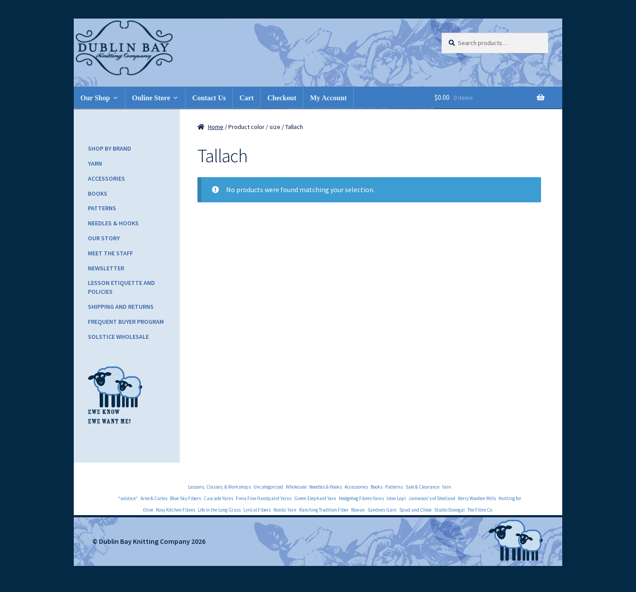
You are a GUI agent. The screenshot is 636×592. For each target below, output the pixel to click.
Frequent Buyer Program (126, 322)
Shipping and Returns (121, 307)
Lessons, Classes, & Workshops (219, 487)
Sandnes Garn (382, 510)
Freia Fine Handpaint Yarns (264, 498)
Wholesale (296, 487)
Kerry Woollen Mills (477, 498)
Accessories (106, 178)
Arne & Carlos (153, 498)
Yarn (95, 163)
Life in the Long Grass (219, 510)
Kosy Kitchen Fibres (175, 510)
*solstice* (128, 498)
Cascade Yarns (218, 498)
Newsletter (106, 268)
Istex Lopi (396, 498)
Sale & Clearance (422, 487)
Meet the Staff (110, 253)
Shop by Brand (109, 148)
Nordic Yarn (284, 510)
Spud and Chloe (415, 510)
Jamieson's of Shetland (432, 498)
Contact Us (209, 98)
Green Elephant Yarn (315, 498)
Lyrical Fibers (257, 510)
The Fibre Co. (480, 510)
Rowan (358, 510)
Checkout (281, 98)
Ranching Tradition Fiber (323, 510)
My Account (328, 98)
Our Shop (95, 98)
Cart (246, 98)
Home (215, 127)
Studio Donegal (449, 510)
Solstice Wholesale (118, 337)
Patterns (102, 208)
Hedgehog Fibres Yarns (361, 498)
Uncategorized (268, 487)
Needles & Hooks (113, 223)
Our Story (104, 238)
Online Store (151, 98)
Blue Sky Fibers (185, 498)
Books (97, 193)
